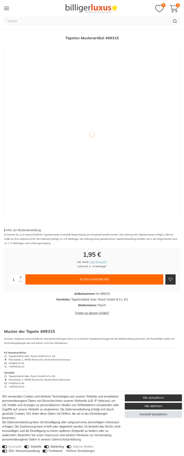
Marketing (57, 446)
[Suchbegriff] (87, 21)
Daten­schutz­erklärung (66, 439)
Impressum (51, 435)
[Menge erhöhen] (20, 277)
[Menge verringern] (20, 281)
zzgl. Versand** (98, 261)
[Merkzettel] (160, 8)
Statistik (36, 446)
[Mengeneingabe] (13, 279)
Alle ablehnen (153, 406)
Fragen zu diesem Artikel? (92, 313)
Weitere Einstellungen (80, 451)
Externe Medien (83, 446)
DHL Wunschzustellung (24, 451)
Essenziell (15, 446)
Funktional (55, 451)
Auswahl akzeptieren (153, 414)
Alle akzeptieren (153, 398)
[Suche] (175, 21)
